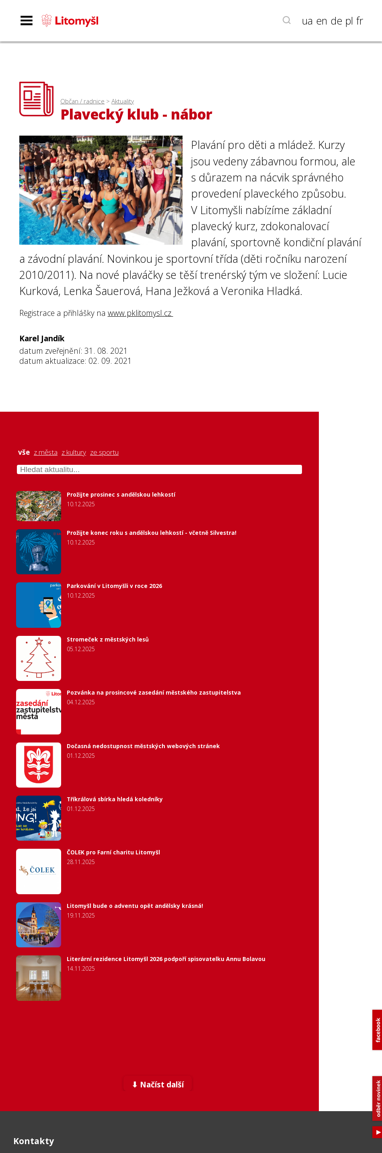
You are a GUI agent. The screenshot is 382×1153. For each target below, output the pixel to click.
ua (307, 20)
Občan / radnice (82, 101)
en (321, 20)
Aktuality (122, 101)
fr (359, 20)
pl (349, 20)
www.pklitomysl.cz (140, 312)
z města (46, 452)
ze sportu (104, 452)
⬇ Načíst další (157, 1084)
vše (24, 452)
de (336, 20)
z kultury (74, 452)
